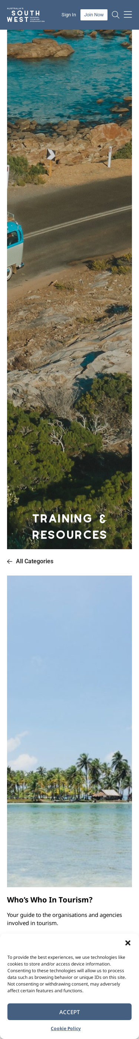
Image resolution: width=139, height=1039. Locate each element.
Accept (69, 1012)
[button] (128, 943)
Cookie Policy (66, 1028)
